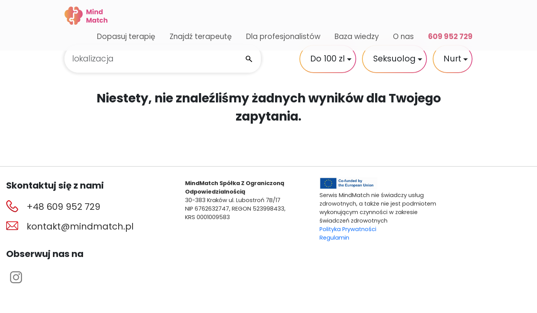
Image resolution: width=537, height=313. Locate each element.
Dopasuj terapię (126, 36)
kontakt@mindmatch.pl (80, 226)
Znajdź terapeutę (201, 36)
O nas (403, 36)
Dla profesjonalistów (283, 36)
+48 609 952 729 (63, 207)
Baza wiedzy (357, 36)
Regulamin (334, 238)
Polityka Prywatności (347, 229)
